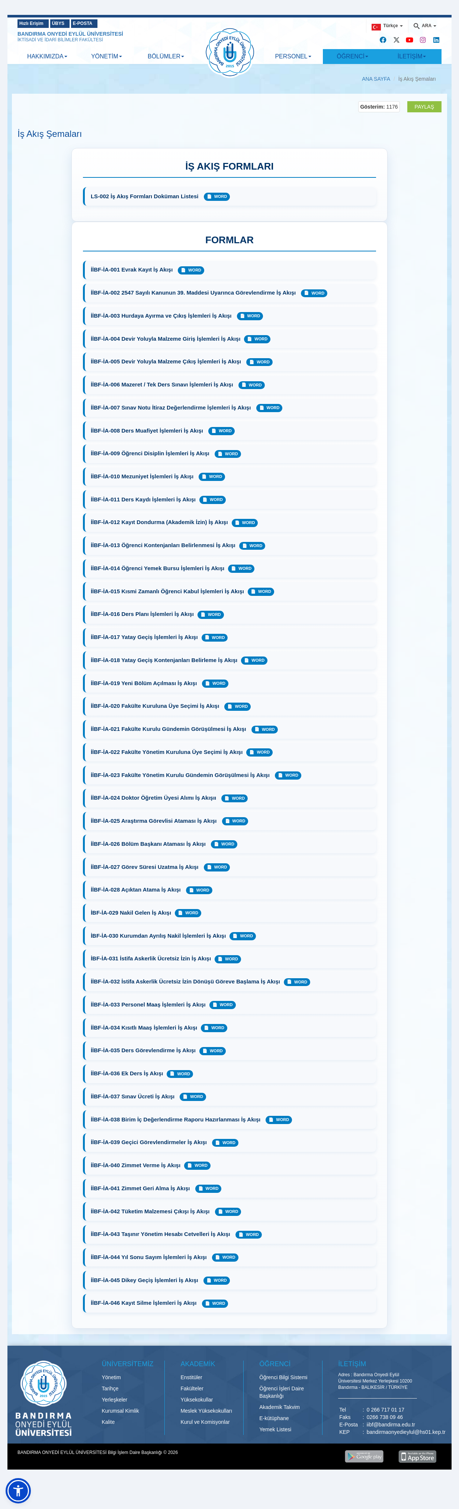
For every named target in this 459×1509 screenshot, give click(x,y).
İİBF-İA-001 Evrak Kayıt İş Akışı (132, 270)
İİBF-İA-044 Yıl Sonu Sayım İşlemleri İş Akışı (150, 1280)
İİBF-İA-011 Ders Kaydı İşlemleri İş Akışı (144, 505)
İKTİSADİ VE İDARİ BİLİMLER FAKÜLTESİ (60, 39)
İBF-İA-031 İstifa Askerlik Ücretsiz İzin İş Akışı (152, 975)
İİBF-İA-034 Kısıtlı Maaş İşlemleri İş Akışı (145, 1045)
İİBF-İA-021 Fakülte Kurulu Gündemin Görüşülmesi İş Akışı (170, 740)
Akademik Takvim (279, 1432)
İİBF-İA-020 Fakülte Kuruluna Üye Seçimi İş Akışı (157, 716)
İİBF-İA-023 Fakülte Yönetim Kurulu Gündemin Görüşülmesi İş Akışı (182, 787)
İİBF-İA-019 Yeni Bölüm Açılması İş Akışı (145, 693)
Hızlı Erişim (35, 23)
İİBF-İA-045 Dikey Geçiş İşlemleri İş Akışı (146, 1304)
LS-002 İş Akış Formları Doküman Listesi (146, 196)
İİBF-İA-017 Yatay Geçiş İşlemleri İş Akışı (145, 646)
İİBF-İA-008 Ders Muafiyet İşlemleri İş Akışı (148, 435)
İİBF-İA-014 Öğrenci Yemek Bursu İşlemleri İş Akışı (158, 575)
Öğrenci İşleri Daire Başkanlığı (281, 1416)
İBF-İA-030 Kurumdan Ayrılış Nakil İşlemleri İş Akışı (159, 951)
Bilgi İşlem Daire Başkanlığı (135, 1477)
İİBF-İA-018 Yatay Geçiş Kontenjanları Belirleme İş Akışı (165, 670)
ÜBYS (70, 23)
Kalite (108, 1446)
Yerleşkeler (115, 1424)
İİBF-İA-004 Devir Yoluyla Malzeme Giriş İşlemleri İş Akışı (166, 341)
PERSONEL (293, 56)
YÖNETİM (106, 56)
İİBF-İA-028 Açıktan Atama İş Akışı (137, 904)
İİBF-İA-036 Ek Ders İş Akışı (128, 1092)
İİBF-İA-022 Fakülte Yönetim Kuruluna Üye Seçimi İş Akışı (167, 763)
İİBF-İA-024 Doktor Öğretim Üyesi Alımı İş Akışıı (155, 811)
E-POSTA (105, 23)
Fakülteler (191, 1413)
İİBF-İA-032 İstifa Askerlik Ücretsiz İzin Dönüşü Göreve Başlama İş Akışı (186, 998)
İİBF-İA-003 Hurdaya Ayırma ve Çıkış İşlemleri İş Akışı (163, 317)
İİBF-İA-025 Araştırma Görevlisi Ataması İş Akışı (155, 834)
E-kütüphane (274, 1443)
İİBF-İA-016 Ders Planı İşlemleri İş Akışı (143, 623)
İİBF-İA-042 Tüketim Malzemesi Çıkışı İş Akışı (152, 1233)
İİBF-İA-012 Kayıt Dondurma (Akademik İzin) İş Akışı (160, 529)
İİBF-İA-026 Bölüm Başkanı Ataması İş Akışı (150, 857)
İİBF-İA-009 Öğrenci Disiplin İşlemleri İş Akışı (152, 458)
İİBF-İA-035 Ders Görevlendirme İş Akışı (144, 1069)
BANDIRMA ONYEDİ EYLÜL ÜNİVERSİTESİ (70, 34)
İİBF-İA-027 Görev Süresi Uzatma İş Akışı (146, 881)
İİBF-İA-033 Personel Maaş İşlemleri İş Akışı (149, 1022)
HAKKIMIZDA (47, 56)
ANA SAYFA (376, 79)
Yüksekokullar (196, 1424)
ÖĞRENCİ (352, 56)
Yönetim (111, 1402)
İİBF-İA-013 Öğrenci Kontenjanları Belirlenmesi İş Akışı (164, 552)
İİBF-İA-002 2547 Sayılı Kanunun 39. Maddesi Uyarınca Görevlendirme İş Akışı (195, 294)
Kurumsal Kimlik (120, 1435)
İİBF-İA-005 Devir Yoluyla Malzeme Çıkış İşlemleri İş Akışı (167, 364)
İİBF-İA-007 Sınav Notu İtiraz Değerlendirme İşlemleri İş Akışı (172, 411)
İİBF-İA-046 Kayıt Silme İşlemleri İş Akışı (145, 1327)
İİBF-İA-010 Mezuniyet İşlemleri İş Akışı (144, 482)
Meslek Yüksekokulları (206, 1435)
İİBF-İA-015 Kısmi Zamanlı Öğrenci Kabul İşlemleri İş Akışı (168, 599)
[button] (18, 1491)
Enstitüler (191, 1402)
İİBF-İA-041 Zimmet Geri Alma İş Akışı (142, 1210)
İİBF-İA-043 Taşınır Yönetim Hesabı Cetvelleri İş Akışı (162, 1256)
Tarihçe (110, 1413)
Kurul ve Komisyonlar (205, 1446)
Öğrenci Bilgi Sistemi (283, 1402)
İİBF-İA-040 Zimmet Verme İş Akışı (136, 1186)
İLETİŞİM (412, 56)
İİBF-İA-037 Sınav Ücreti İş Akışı (133, 1116)
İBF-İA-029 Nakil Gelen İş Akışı (132, 928)
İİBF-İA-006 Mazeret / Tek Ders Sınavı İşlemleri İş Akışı (163, 388)
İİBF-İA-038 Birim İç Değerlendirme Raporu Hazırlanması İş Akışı (177, 1139)
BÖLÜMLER (166, 56)
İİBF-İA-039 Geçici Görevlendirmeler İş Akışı (150, 1163)
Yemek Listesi (275, 1454)
